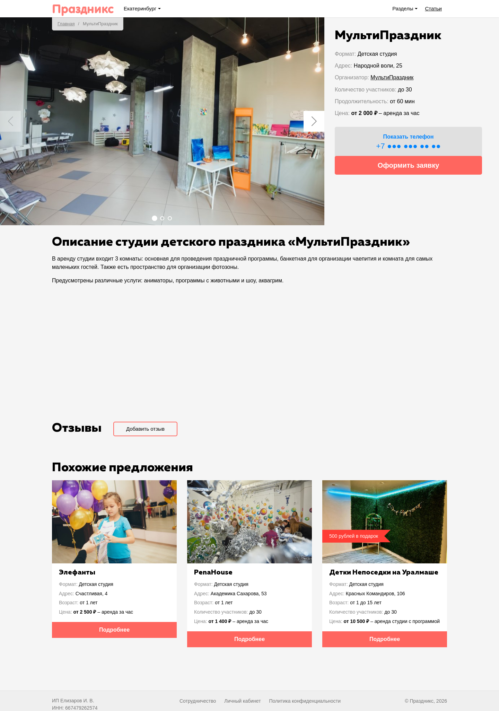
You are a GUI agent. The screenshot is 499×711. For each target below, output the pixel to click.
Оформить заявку (408, 165)
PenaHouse (213, 572)
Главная (66, 23)
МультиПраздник (391, 77)
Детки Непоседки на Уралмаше (383, 572)
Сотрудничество (198, 701)
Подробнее (114, 630)
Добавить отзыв (145, 429)
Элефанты (77, 572)
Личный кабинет (242, 701)
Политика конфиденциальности (305, 701)
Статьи (433, 8)
